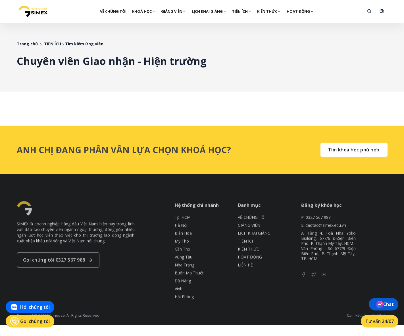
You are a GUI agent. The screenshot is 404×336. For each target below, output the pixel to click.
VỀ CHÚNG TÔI (112, 11)
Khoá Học (143, 11)
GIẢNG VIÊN (173, 11)
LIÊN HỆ (245, 277)
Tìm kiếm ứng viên (84, 44)
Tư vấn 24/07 (379, 321)
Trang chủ (27, 44)
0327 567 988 (318, 230)
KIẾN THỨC (268, 11)
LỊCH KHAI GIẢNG (208, 11)
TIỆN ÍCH (241, 11)
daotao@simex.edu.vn (325, 238)
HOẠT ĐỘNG (299, 11)
